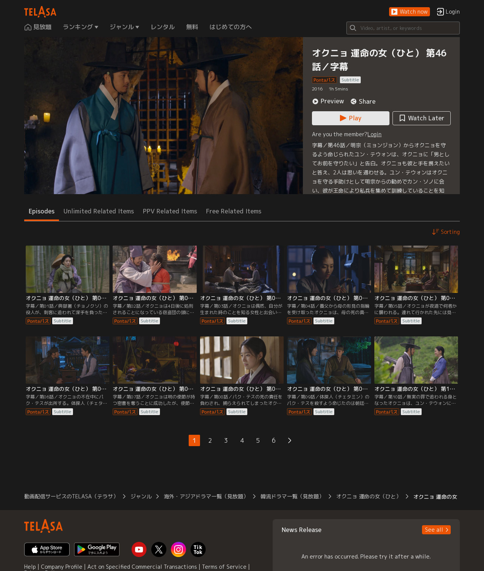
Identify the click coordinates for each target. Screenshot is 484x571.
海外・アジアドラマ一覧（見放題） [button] (206, 496)
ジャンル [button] (141, 496)
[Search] (403, 28)
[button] (409, 12)
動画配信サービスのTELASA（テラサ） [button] (71, 496)
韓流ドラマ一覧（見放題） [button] (292, 496)
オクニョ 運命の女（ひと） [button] (368, 496)
